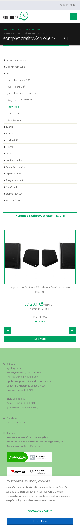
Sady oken (37, 29)
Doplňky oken (14, 120)
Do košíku (40, 339)
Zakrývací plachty (14, 200)
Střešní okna (13, 113)
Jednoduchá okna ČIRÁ (18, 80)
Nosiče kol (11, 186)
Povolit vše (40, 521)
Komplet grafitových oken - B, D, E (40, 216)
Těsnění (10, 126)
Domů (6, 29)
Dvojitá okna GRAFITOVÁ (19, 100)
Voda (8, 153)
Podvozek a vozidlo (16, 60)
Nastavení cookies (40, 511)
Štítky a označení (14, 180)
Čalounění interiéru (15, 166)
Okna (25, 29)
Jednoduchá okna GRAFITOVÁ (22, 93)
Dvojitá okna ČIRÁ (16, 86)
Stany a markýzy (14, 193)
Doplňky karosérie (15, 66)
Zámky (9, 133)
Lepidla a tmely (13, 173)
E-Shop (15, 29)
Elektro (9, 146)
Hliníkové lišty (13, 140)
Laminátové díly (14, 160)
